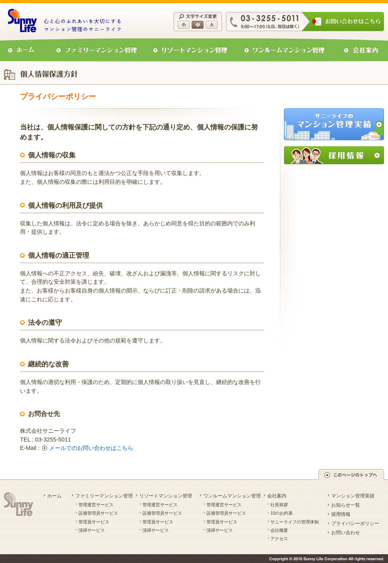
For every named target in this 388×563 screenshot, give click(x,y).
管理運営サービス (96, 504)
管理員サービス (93, 521)
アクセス (279, 538)
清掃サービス (91, 530)
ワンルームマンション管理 (232, 496)
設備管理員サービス (98, 513)
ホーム (54, 496)
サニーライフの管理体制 (294, 521)
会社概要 (279, 530)
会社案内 (276, 496)
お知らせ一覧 (345, 505)
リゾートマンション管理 (165, 496)
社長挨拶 (279, 504)
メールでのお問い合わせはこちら (91, 448)
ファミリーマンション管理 (104, 496)
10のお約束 (281, 513)
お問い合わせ (345, 532)
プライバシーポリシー (355, 523)
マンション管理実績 (352, 496)
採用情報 (340, 514)
